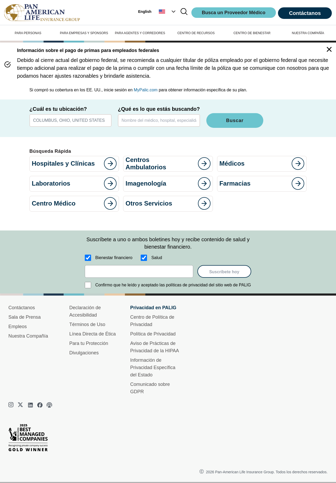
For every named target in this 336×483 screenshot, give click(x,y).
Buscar (234, 120)
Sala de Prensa (24, 317)
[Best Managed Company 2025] (30, 439)
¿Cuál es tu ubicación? (58, 109)
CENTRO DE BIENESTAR (251, 33)
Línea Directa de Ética (92, 334)
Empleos (17, 326)
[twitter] (21, 405)
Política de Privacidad (153, 334)
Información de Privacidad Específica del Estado (152, 367)
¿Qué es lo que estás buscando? (159, 109)
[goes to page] (110, 163)
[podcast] (49, 405)
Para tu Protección (88, 343)
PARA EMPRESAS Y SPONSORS (84, 33)
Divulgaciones (84, 352)
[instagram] (11, 405)
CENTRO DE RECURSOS (196, 33)
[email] (139, 271)
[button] (168, 11)
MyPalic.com (146, 90)
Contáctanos (305, 13)
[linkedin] (30, 405)
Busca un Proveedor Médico (233, 12)
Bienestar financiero (113, 257)
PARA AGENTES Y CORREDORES (140, 33)
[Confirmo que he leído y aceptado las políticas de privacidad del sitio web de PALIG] (88, 285)
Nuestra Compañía (28, 336)
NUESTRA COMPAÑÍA (308, 33)
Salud (156, 257)
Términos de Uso (87, 324)
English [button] (144, 11)
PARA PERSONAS (28, 33)
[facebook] (40, 405)
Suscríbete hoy (224, 272)
